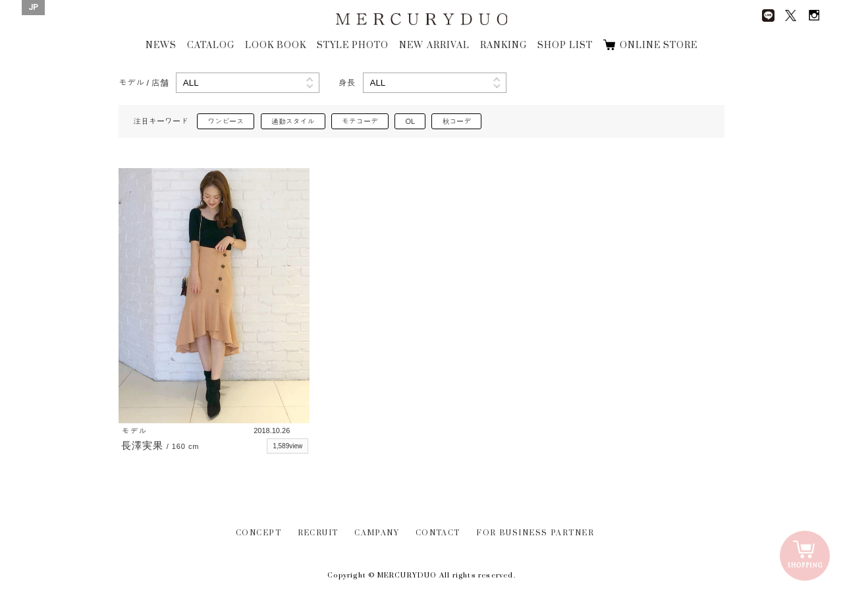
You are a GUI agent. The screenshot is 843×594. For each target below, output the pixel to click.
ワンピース (225, 121)
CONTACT (438, 533)
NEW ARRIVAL (434, 45)
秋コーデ (456, 121)
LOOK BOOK (275, 45)
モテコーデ (360, 121)
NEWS (161, 45)
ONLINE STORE (658, 45)
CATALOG (210, 45)
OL (410, 121)
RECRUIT (318, 533)
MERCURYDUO (421, 19)
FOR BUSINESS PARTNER (535, 533)
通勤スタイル (293, 121)
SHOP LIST (565, 45)
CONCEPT (258, 533)
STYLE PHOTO (353, 45)
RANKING (503, 45)
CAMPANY (376, 533)
